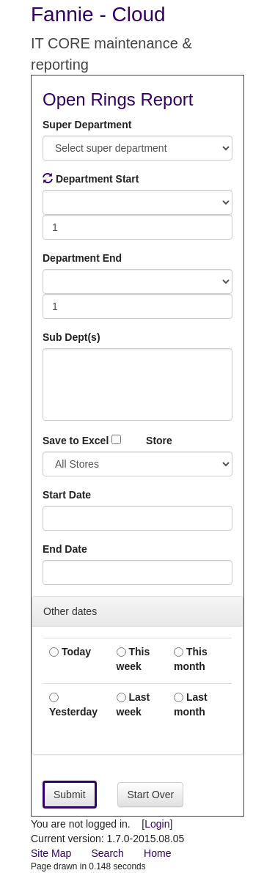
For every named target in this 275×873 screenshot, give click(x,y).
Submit (70, 794)
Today (70, 651)
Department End (82, 258)
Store (159, 440)
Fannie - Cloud (98, 14)
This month (191, 659)
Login (156, 824)
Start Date (67, 495)
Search (107, 853)
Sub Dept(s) (71, 337)
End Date (65, 549)
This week (133, 659)
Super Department (87, 124)
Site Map (51, 853)
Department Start (91, 179)
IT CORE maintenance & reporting (111, 54)
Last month (191, 704)
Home (157, 853)
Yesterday (73, 705)
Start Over (150, 794)
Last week (133, 704)
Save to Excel (82, 440)
